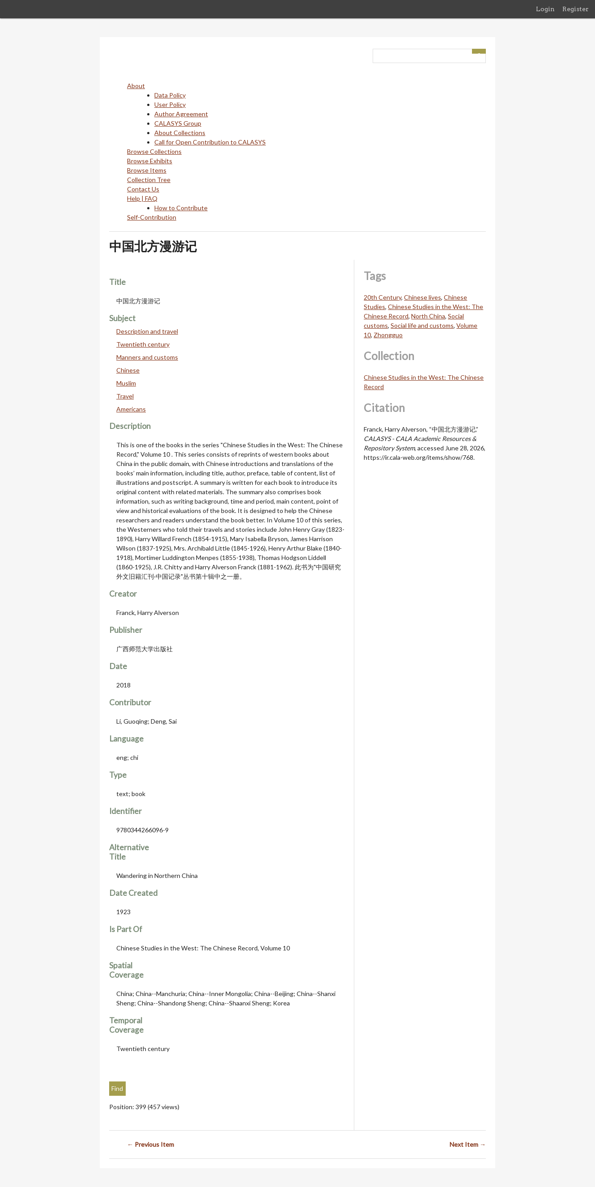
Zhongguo (388, 335)
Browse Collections (154, 151)
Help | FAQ (142, 198)
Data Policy (170, 95)
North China (428, 316)
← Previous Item (150, 1144)
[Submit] (479, 51)
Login (545, 9)
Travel (125, 396)
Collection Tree (148, 179)
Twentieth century (143, 344)
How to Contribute (181, 208)
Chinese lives (422, 297)
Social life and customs (422, 325)
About (136, 85)
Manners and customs (147, 357)
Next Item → (468, 1144)
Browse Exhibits (149, 161)
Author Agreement (181, 114)
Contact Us (143, 189)
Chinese (128, 370)
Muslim (126, 383)
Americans (131, 409)
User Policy (170, 104)
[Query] (429, 56)
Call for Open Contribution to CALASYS (210, 142)
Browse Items (146, 170)
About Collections (179, 132)
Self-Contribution (151, 217)
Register (575, 9)
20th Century (382, 297)
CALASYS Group (177, 123)
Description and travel (147, 331)
